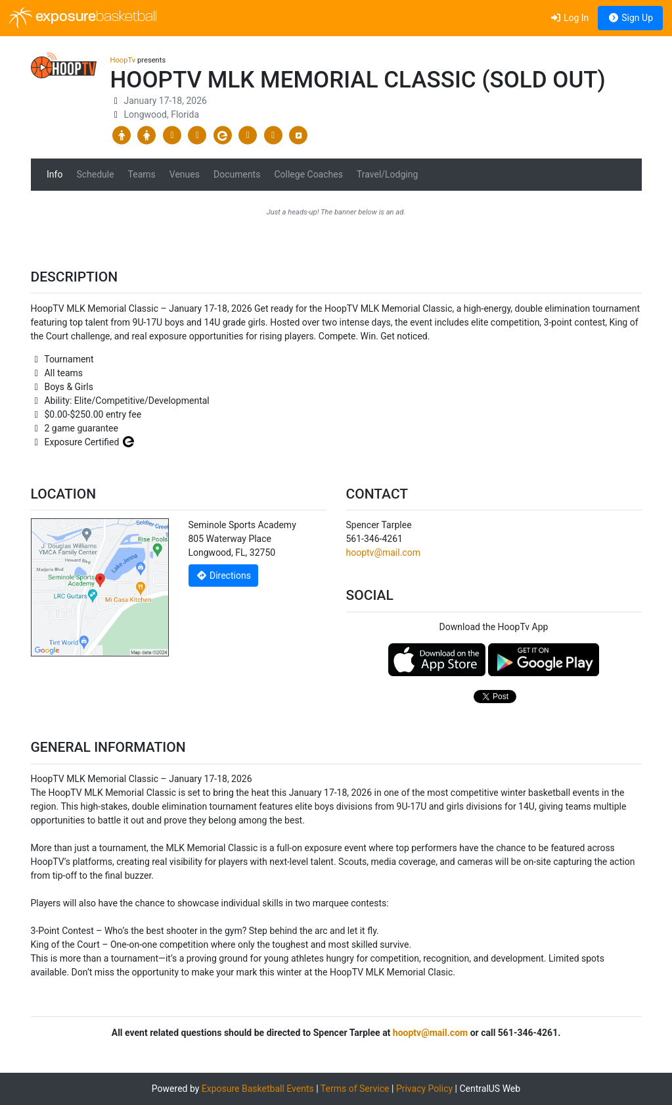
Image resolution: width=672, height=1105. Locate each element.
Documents (236, 174)
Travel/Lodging (387, 174)
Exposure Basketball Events (258, 1088)
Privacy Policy (424, 1088)
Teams (142, 174)
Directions (223, 575)
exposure (83, 17)
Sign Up (630, 17)
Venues (184, 174)
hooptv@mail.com (383, 552)
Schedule (95, 174)
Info (54, 174)
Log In (569, 17)
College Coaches (308, 174)
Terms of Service (355, 1088)
